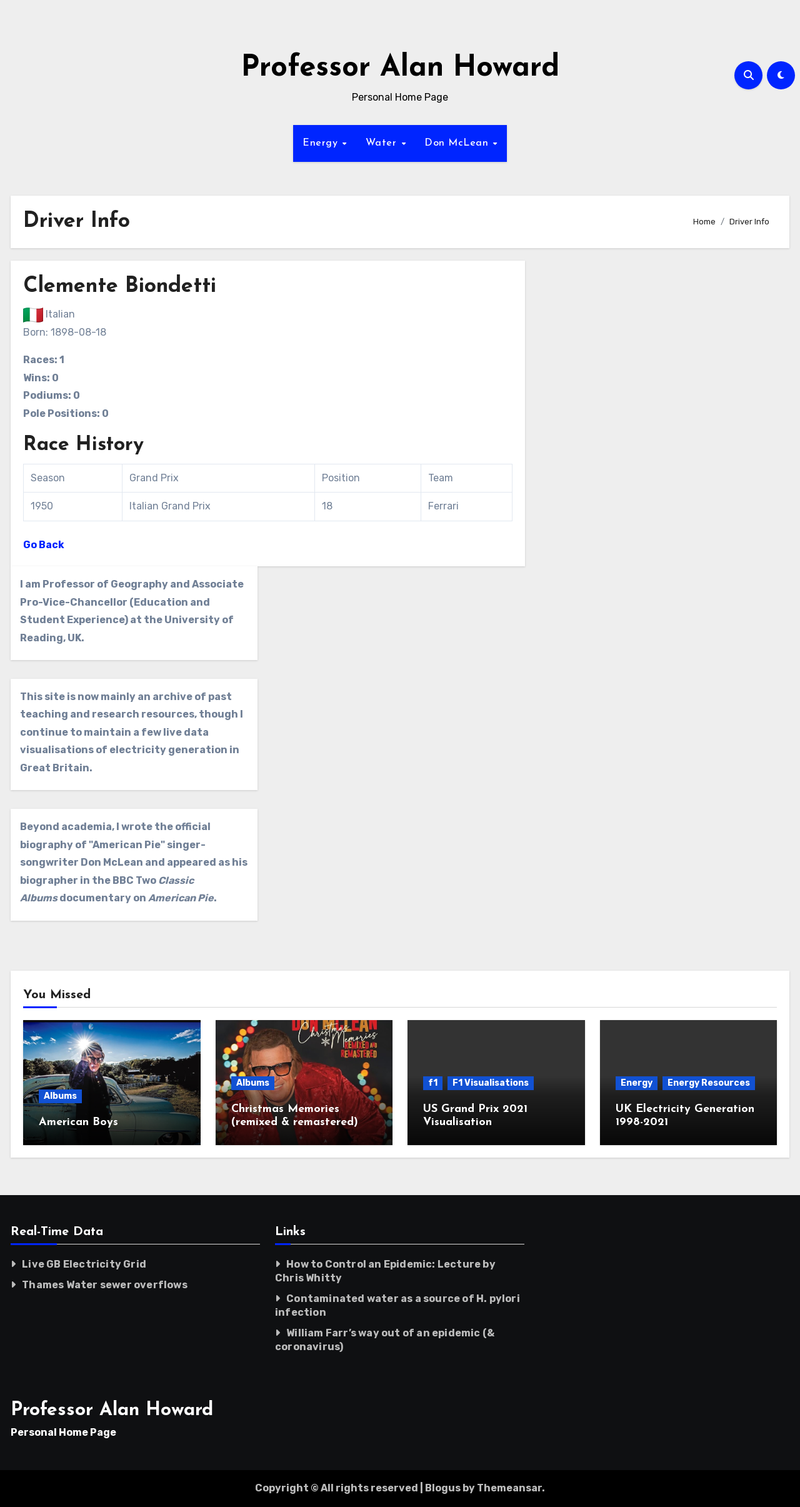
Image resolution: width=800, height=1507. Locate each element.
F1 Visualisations (490, 1083)
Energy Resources (709, 1083)
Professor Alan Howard (400, 68)
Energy (321, 143)
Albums (60, 1096)
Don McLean (458, 143)
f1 (433, 1083)
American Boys (78, 1122)
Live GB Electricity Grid (84, 1264)
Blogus (443, 1488)
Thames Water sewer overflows (105, 1285)
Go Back (43, 545)
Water (383, 143)
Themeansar (509, 1488)
